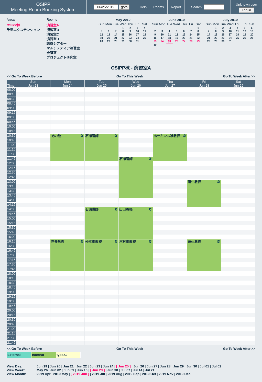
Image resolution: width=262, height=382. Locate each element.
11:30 (11, 154)
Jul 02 (216, 366)
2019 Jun (80, 374)
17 (137, 34)
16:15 (11, 241)
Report (176, 7)
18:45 (11, 287)
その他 (67, 136)
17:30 (11, 264)
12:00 (11, 163)
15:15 (11, 223)
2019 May (60, 374)
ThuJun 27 (170, 83)
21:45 (11, 342)
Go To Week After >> (239, 76)
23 (130, 38)
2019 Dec (183, 374)
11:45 (11, 158)
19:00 (11, 292)
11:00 (11, 145)
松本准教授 (101, 241)
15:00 (11, 218)
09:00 (11, 108)
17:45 (11, 269)
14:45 (11, 214)
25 (144, 38)
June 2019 (177, 20)
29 (123, 41)
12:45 (11, 177)
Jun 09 (69, 370)
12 (101, 34)
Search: (197, 7)
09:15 (11, 112)
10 (137, 31)
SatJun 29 (238, 83)
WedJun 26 (136, 83)
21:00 (11, 329)
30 (130, 41)
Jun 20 (55, 366)
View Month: (16, 374)
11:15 (11, 149)
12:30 (11, 172)
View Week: (16, 370)
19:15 (11, 296)
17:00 (11, 255)
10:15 (11, 131)
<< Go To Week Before (24, 76)
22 (123, 38)
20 (108, 38)
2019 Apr (43, 374)
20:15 (11, 315)
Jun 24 (108, 366)
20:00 (11, 310)
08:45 (11, 103)
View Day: (14, 366)
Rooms (158, 7)
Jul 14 (137, 370)
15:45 (11, 232)
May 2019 (123, 20)
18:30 (11, 283)
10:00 (11, 126)
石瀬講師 (101, 136)
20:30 (11, 319)
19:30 (11, 301)
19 (101, 38)
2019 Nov (166, 374)
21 (115, 38)
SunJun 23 (33, 83)
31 (137, 41)
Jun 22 (81, 366)
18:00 (11, 273)
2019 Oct (149, 374)
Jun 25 (123, 366)
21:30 (11, 338)
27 (108, 41)
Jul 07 (125, 370)
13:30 (11, 191)
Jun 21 (68, 366)
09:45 (11, 122)
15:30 (11, 227)
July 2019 (230, 20)
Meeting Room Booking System (43, 9)
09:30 (11, 117)
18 (144, 34)
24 (137, 38)
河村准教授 (135, 241)
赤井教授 (67, 241)
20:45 (11, 324)
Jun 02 (55, 370)
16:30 (11, 246)
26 (101, 41)
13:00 (11, 181)
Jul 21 (150, 370)
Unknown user (246, 4)
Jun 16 (82, 370)
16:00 (11, 237)
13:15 (11, 186)
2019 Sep (132, 374)
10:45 (11, 140)
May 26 (42, 370)
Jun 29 (178, 366)
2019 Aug (115, 374)
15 (123, 34)
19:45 (11, 306)
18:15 (11, 278)
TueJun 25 (102, 83)
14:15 (11, 204)
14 (115, 34)
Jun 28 (165, 366)
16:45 (11, 250)
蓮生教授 (204, 182)
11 (144, 31)
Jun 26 (138, 366)
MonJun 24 (67, 83)
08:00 (11, 89)
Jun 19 (42, 366)
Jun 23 (95, 366)
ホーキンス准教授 (170, 136)
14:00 (11, 200)
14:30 (11, 209)
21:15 (11, 333)
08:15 (11, 94)
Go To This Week (129, 76)
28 (115, 41)
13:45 (11, 195)
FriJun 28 (204, 83)
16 (130, 34)
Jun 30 (192, 366)
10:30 (11, 135)
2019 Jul (98, 374)
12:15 (11, 168)
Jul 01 (204, 366)
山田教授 (135, 209)
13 (108, 34)
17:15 (11, 260)
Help (143, 7)
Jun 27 (152, 366)
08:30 (11, 99)
